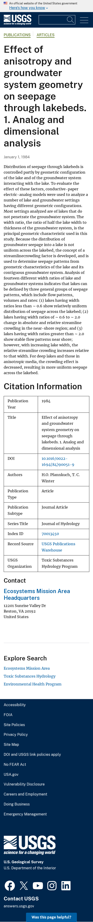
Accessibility (15, 705)
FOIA (8, 715)
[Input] (57, 19)
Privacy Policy (16, 735)
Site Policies (14, 725)
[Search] (70, 19)
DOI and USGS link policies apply (32, 755)
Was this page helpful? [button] (51, 917)
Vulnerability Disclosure (24, 784)
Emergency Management (25, 814)
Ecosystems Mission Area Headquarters (37, 594)
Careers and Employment (25, 794)
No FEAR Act (15, 765)
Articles (46, 35)
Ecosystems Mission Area (27, 668)
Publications (17, 35)
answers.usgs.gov (19, 906)
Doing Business (17, 804)
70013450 (50, 534)
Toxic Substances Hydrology (29, 676)
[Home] (17, 24)
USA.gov (11, 775)
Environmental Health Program (32, 684)
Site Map (11, 745)
